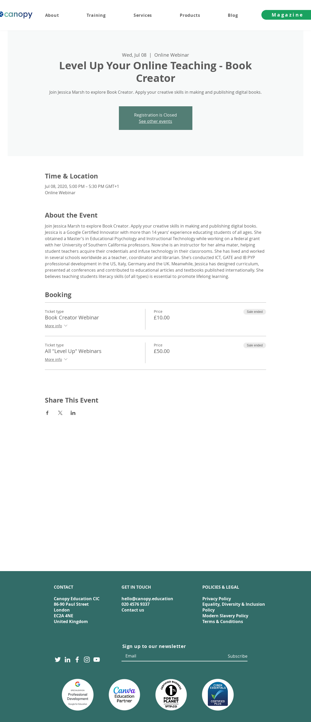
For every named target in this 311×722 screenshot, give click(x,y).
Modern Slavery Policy (225, 616)
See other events (155, 121)
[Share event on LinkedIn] (73, 413)
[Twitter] (58, 659)
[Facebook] (77, 659)
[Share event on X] (60, 413)
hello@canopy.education (147, 599)
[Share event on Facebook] (47, 413)
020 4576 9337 (136, 604)
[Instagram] (87, 659)
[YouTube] (97, 659)
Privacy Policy (216, 599)
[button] (153, 15)
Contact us (133, 610)
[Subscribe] (236, 656)
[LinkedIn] (67, 659)
